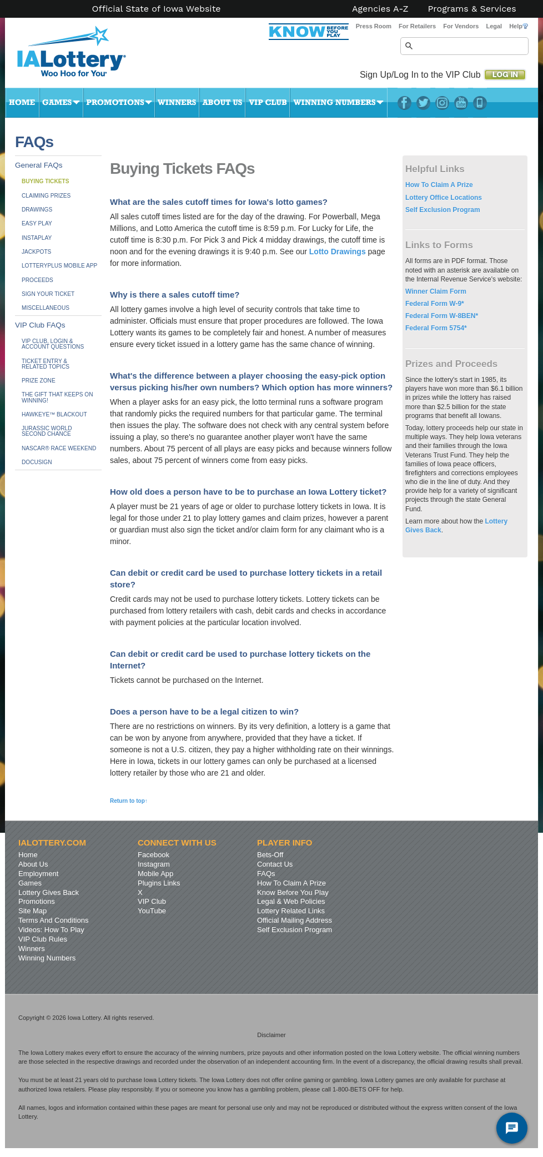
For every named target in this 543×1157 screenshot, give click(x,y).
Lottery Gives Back (48, 892)
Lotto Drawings (337, 251)
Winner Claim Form (435, 291)
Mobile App (155, 873)
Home (22, 103)
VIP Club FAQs (40, 325)
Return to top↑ (129, 801)
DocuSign (37, 462)
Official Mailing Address (294, 920)
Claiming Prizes (46, 196)
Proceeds (37, 280)
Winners (177, 103)
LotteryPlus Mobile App (480, 103)
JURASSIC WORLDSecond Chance (47, 431)
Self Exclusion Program (442, 210)
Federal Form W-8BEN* (441, 316)
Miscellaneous (45, 308)
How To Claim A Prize (439, 185)
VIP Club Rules (42, 939)
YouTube (461, 103)
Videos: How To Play (51, 929)
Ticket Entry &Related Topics (45, 364)
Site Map (32, 911)
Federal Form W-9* (434, 304)
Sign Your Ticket (48, 294)
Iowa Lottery (81, 55)
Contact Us (275, 864)
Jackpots (36, 252)
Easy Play (37, 223)
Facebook (404, 103)
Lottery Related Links (291, 911)
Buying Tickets (45, 181)
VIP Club (267, 103)
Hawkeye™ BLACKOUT (54, 414)
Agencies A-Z (380, 8)
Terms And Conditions (53, 920)
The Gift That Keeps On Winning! (57, 397)
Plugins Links (159, 883)
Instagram (442, 103)
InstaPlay (37, 238)
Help (518, 26)
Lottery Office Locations (443, 198)
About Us (222, 103)
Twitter (423, 103)
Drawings (37, 210)
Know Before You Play (293, 892)
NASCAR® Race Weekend (59, 448)
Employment (38, 873)
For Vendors (461, 26)
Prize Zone (39, 381)
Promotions (119, 103)
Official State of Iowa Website (156, 8)
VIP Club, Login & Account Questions (53, 344)
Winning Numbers (339, 103)
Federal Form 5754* (436, 328)
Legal (494, 26)
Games (61, 103)
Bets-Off (270, 855)
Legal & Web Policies (291, 901)
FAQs (266, 873)
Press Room (373, 26)
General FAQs (39, 165)
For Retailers (417, 26)
